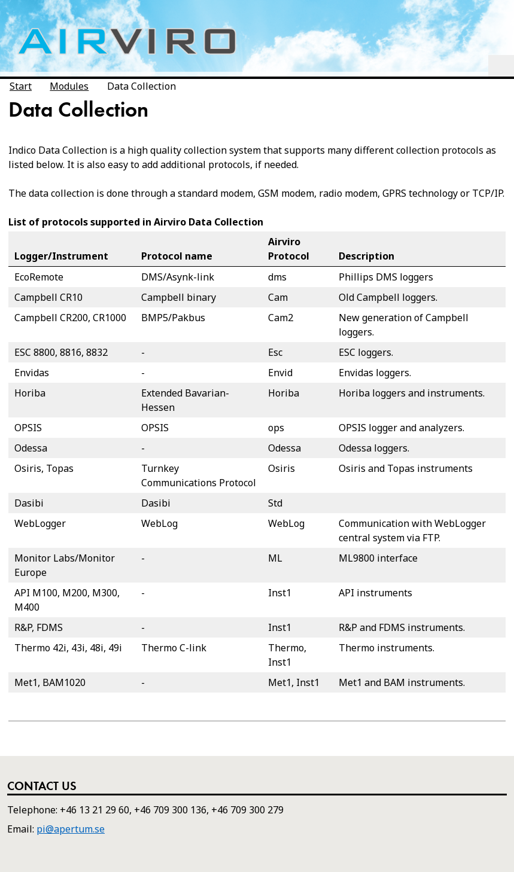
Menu (501, 66)
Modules (69, 86)
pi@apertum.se (71, 829)
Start (21, 86)
